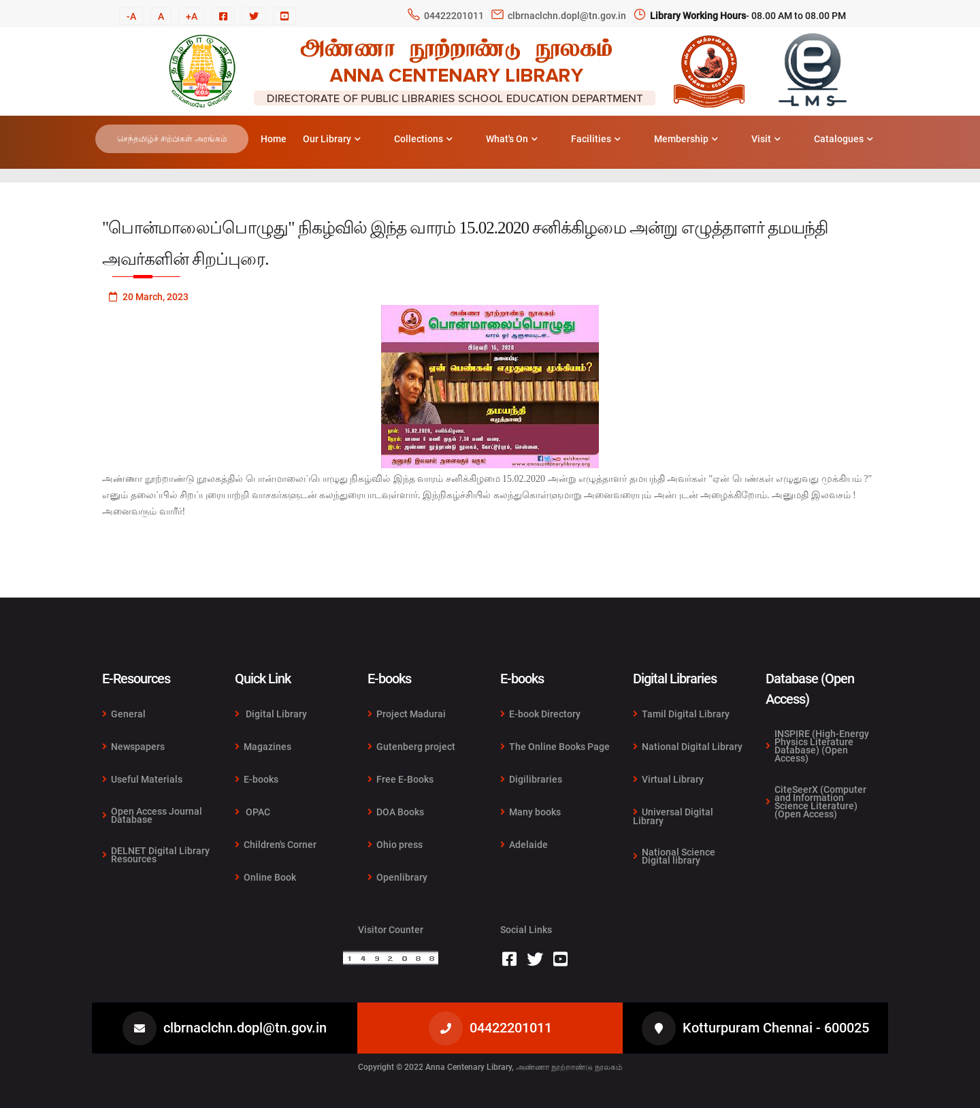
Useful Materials (142, 779)
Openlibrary (397, 877)
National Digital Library (687, 746)
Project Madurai (407, 714)
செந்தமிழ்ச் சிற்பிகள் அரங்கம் (172, 139)
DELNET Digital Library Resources (156, 854)
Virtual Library (668, 779)
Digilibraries (531, 779)
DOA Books (396, 811)
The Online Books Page (555, 746)
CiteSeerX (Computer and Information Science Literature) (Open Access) (816, 801)
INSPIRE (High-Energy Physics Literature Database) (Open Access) (817, 747)
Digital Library (271, 714)
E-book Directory (540, 714)
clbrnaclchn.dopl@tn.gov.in (567, 15)
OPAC (252, 811)
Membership (686, 138)
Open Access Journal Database (152, 815)
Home (274, 138)
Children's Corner (275, 844)
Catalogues (843, 138)
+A (191, 16)
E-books (256, 779)
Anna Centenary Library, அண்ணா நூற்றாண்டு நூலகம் (524, 1067)
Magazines (263, 746)
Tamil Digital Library (681, 714)
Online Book (265, 877)
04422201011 (454, 15)
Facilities (596, 138)
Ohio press (395, 844)
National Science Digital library (674, 855)
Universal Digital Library (673, 816)
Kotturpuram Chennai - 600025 (776, 1028)
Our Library (332, 138)
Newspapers (133, 746)
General (124, 714)
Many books (530, 811)
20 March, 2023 (149, 296)
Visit (766, 138)
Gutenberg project (411, 746)
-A (131, 16)
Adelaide (524, 844)
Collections (423, 138)
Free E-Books (401, 779)
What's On (512, 138)
